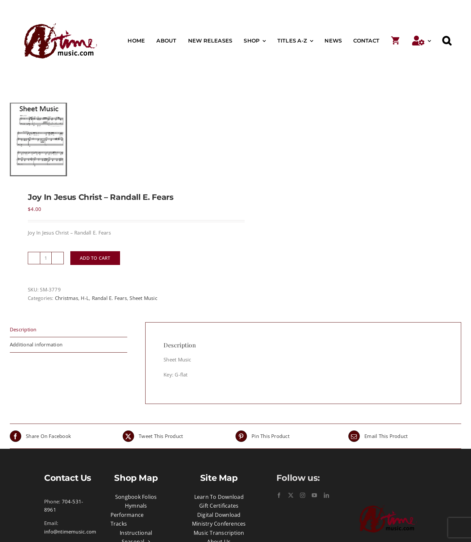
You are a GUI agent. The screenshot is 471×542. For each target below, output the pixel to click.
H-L (85, 298)
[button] (446, 40)
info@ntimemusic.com (70, 531)
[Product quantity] (46, 258)
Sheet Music (143, 298)
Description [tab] (23, 329)
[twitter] (290, 495)
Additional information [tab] (36, 344)
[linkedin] (326, 495)
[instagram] (302, 495)
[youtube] (314, 495)
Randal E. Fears (109, 298)
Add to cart (95, 258)
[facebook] (279, 495)
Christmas (66, 298)
